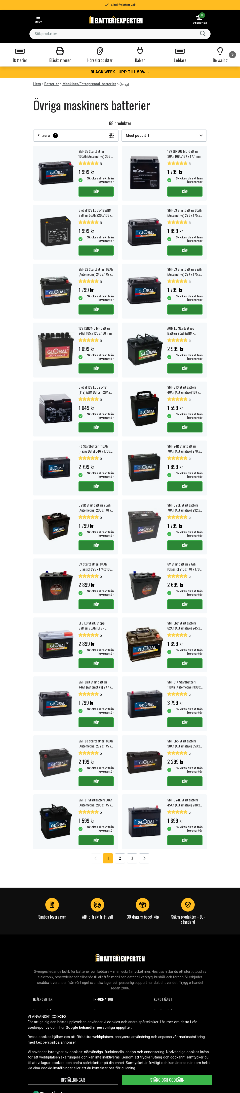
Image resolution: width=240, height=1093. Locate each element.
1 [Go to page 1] (108, 858)
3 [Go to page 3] (132, 858)
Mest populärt (164, 136)
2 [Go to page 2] (120, 858)
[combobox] (120, 34)
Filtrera (75, 135)
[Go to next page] (144, 858)
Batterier (51, 84)
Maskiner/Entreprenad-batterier (89, 84)
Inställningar (73, 1080)
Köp (96, 191)
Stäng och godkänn (167, 1080)
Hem (37, 84)
